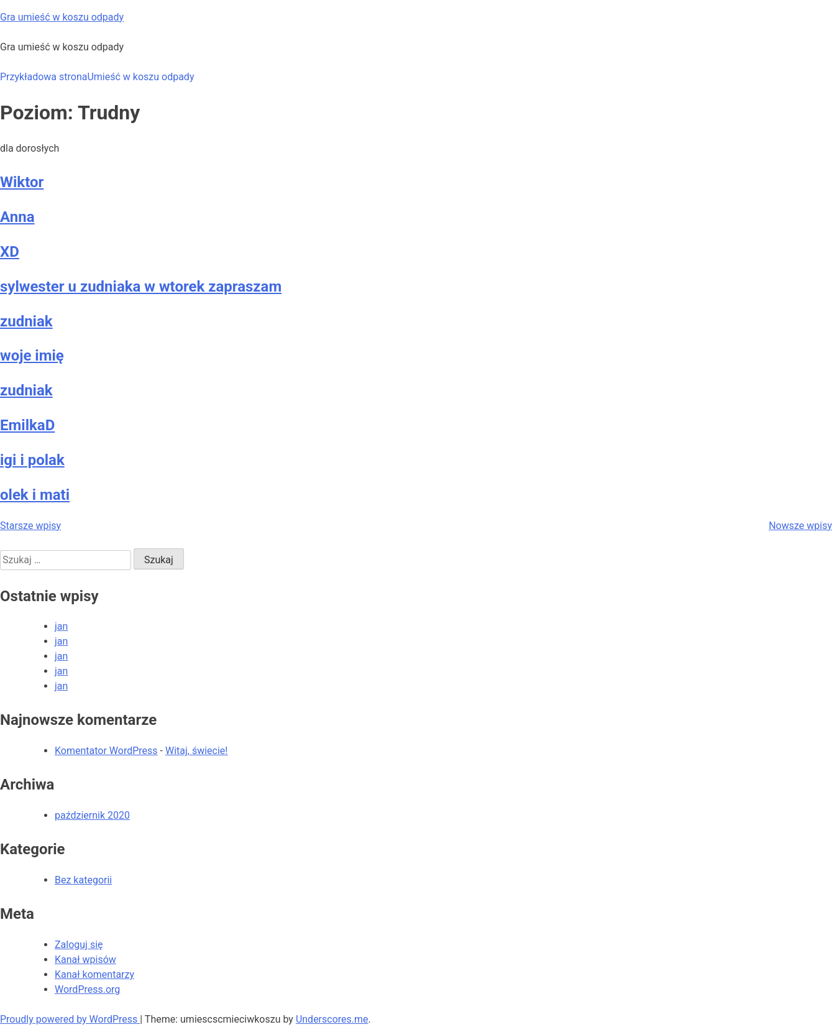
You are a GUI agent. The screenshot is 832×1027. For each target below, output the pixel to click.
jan (61, 626)
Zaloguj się (79, 945)
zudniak (26, 321)
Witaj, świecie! (196, 751)
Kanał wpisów (85, 959)
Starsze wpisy (30, 526)
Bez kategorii (83, 880)
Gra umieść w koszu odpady (62, 17)
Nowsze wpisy (800, 526)
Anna (17, 217)
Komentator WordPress (106, 751)
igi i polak (32, 460)
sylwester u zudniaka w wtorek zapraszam (140, 286)
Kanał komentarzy (94, 974)
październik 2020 (92, 815)
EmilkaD (27, 425)
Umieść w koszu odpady (140, 77)
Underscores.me (332, 1019)
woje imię (32, 355)
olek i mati (35, 495)
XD (9, 251)
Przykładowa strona (43, 77)
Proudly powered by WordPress (70, 1019)
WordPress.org (87, 989)
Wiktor (21, 182)
